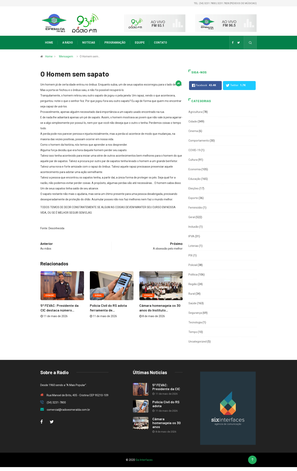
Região (192, 284)
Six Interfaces (144, 459)
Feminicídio (195, 207)
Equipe (140, 42)
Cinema (193, 131)
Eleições (193, 188)
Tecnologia (195, 322)
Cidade (49, 295)
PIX (190, 255)
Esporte (193, 198)
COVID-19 (194, 150)
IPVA (191, 236)
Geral (98, 295)
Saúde (192, 303)
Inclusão (193, 226)
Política (192, 274)
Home (49, 42)
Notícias (88, 42)
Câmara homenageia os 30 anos (166, 423)
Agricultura (195, 111)
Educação (194, 178)
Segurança (195, 312)
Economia (194, 169)
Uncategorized (197, 341)
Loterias (193, 245)
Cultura (192, 159)
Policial (192, 265)
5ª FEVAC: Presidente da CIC (166, 387)
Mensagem (66, 56)
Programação (115, 42)
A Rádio (67, 42)
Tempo (192, 332)
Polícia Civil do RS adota (165, 404)
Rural (191, 293)
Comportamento (198, 140)
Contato (160, 42)
